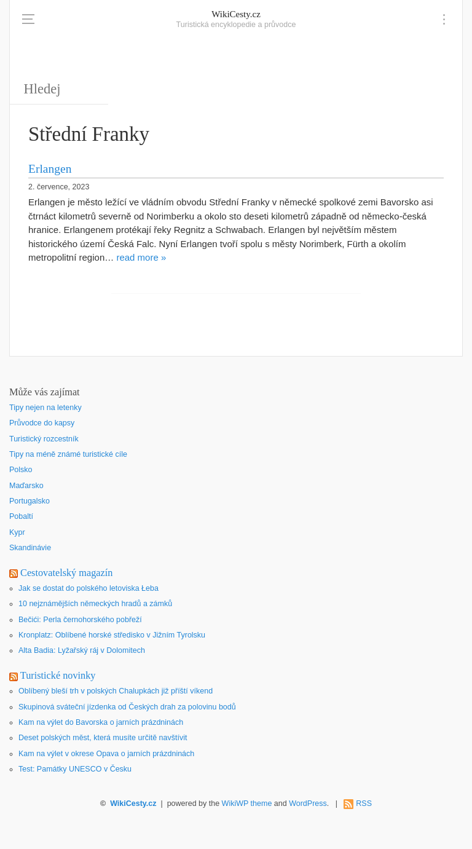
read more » (141, 257)
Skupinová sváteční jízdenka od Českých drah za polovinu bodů (127, 707)
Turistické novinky (58, 675)
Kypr (17, 532)
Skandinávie (30, 547)
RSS (364, 803)
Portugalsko (29, 501)
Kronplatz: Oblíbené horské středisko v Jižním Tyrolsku (111, 635)
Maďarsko (26, 485)
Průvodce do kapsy (41, 423)
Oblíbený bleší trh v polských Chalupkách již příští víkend (115, 691)
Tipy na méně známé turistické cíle (68, 454)
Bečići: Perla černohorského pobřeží (80, 619)
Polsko (21, 469)
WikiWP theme (247, 803)
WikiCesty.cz (236, 14)
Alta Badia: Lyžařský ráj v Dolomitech (81, 650)
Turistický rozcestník (44, 439)
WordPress (308, 803)
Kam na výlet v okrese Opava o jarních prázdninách (106, 753)
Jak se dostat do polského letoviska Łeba (88, 588)
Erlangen (49, 168)
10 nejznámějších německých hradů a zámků (95, 603)
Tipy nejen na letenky (45, 407)
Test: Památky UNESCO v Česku (75, 769)
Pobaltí (21, 516)
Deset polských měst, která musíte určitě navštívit (102, 737)
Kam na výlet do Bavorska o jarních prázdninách (100, 722)
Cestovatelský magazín (66, 573)
